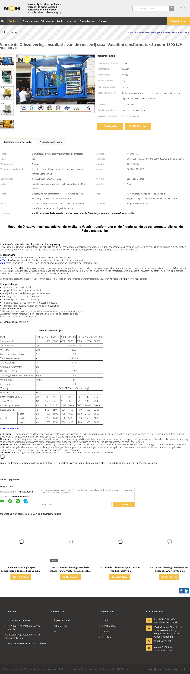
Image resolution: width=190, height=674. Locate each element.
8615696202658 (21, 496)
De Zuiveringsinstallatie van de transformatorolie (22, 636)
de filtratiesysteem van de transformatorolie (82, 462)
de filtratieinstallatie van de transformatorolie (31, 462)
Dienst (104, 631)
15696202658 (26, 491)
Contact (124, 504)
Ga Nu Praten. (178, 21)
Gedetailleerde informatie (17, 141)
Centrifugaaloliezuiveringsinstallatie (25, 643)
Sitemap (168, 669)
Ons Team (106, 636)
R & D (55, 631)
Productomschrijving (50, 141)
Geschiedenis (108, 625)
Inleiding (105, 620)
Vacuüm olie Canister (17, 620)
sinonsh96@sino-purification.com (163, 648)
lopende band (60, 620)
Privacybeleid (155, 669)
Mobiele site (180, 669)
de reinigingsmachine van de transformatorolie (133, 462)
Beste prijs (110, 126)
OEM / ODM (59, 625)
